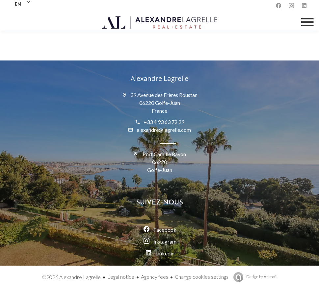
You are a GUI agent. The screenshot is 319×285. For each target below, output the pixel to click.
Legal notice (120, 276)
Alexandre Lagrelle (159, 78)
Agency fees (154, 276)
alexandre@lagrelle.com (164, 130)
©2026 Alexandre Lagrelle (71, 277)
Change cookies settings (201, 276)
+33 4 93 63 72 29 (164, 122)
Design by (262, 276)
